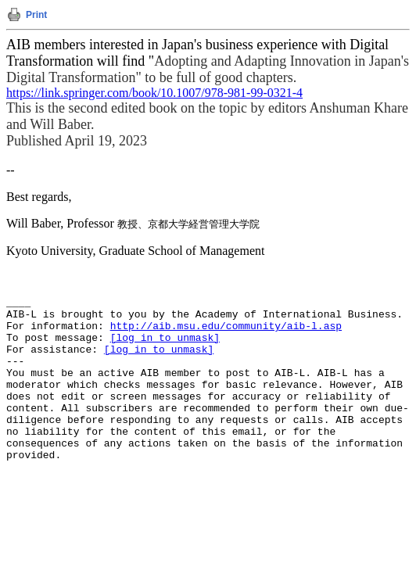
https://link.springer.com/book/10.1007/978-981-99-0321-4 (154, 92)
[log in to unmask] (165, 338)
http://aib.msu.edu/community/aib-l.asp (226, 326)
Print (36, 14)
